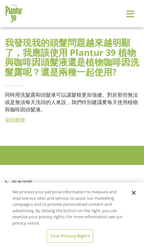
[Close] (134, 193)
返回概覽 (15, 119)
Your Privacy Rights (69, 236)
